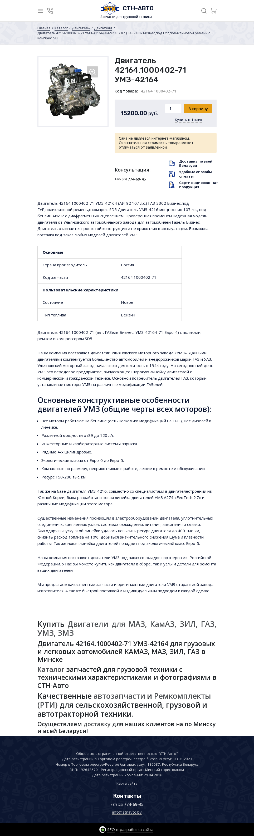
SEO (111, 829)
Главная (43, 28)
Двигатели (103, 28)
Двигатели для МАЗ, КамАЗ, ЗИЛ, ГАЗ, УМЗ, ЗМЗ (127, 628)
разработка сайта (136, 829)
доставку (97, 724)
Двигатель (81, 28)
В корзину (198, 108)
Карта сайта (127, 783)
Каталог (61, 28)
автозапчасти (119, 696)
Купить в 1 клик (188, 119)
